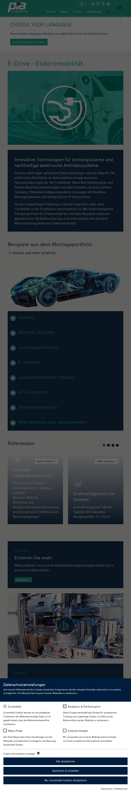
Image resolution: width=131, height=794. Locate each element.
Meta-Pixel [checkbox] (15, 731)
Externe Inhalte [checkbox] (78, 731)
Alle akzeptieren (65, 761)
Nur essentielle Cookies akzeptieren (66, 780)
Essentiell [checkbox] (14, 706)
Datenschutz (121, 788)
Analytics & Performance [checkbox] (84, 706)
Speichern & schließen (65, 770)
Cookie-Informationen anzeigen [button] (21, 754)
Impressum (107, 788)
